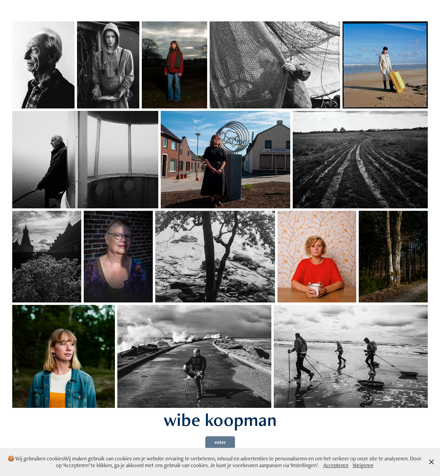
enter (220, 442)
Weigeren (363, 465)
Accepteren (335, 465)
